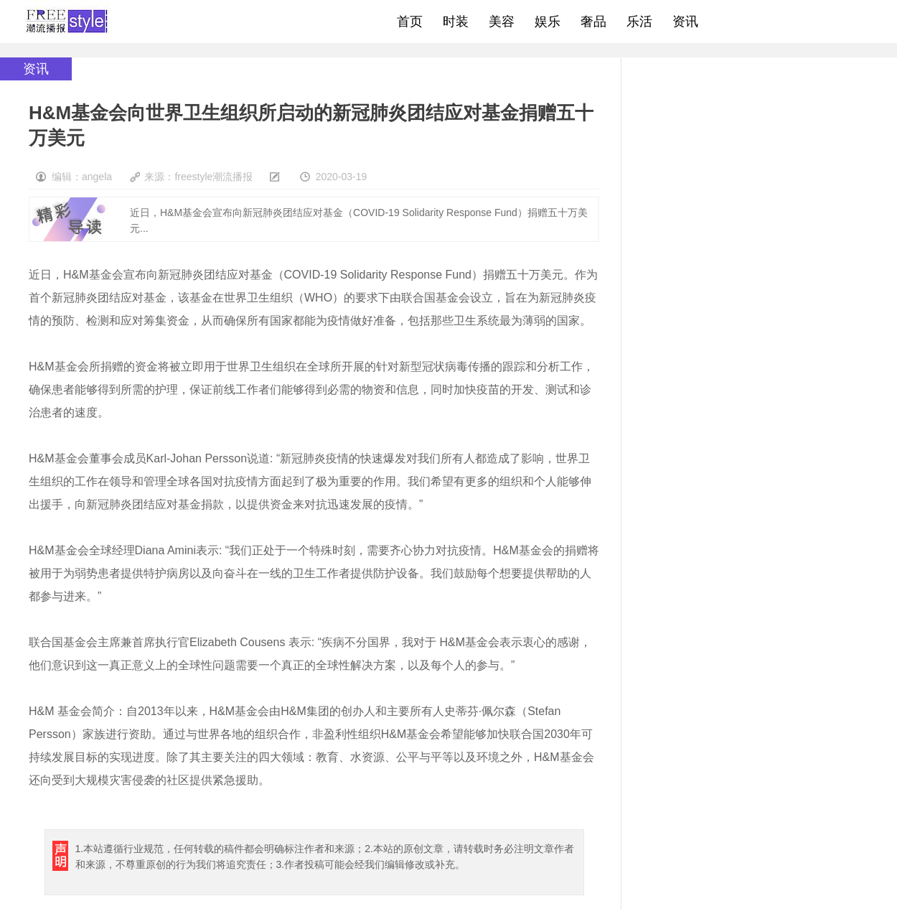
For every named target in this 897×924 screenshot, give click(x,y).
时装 (456, 21)
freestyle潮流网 (67, 21)
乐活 (639, 21)
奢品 (593, 21)
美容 (502, 21)
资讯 (685, 21)
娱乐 (547, 21)
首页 (410, 21)
